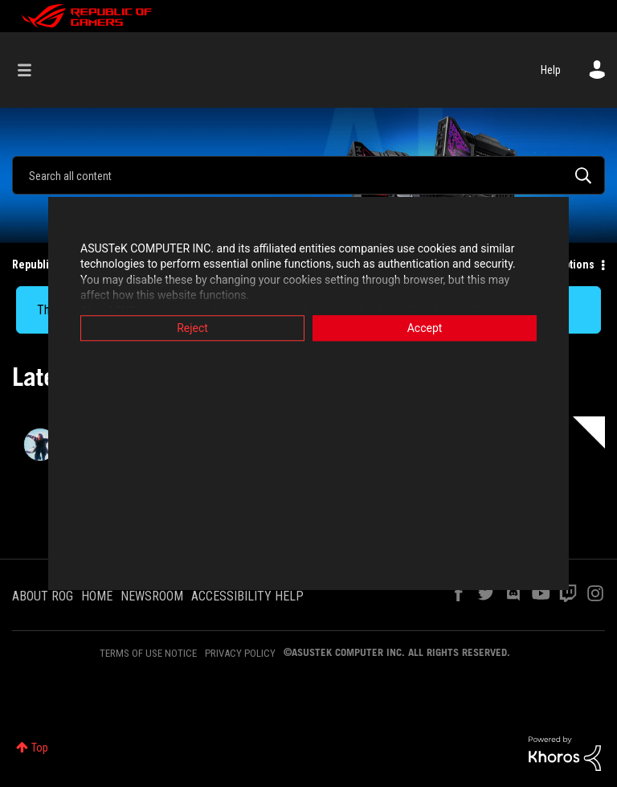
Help (551, 70)
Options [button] (576, 264)
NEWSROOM (152, 596)
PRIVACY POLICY (240, 653)
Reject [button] (192, 328)
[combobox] (308, 175)
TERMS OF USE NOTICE (148, 653)
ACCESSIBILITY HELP (247, 596)
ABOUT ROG (42, 596)
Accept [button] (425, 328)
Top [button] (39, 747)
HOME (96, 596)
